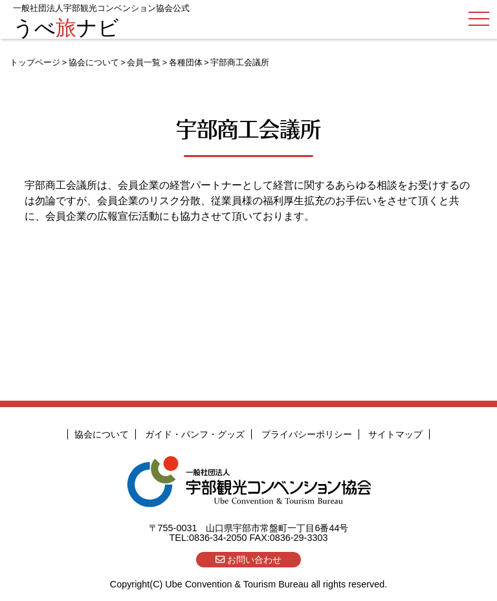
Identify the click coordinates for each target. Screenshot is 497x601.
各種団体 (186, 62)
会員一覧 (143, 62)
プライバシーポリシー (306, 434)
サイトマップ (395, 434)
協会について (94, 62)
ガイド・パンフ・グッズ (195, 434)
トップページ (35, 62)
